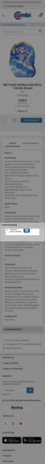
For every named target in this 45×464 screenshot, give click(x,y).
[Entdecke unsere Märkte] (27, 230)
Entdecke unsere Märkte (15, 230)
